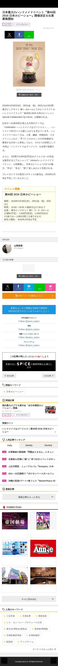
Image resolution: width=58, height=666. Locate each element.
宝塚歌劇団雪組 (12, 635)
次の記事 (48, 376)
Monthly (48, 445)
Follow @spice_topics (29, 321)
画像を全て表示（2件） (29, 95)
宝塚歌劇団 (33, 635)
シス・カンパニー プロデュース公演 (23, 622)
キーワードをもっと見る (44, 649)
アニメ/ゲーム (25, 642)
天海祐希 (25, 616)
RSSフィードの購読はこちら (34, 295)
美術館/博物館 (40, 629)
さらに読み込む (37, 599)
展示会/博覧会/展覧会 (15, 629)
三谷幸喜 (9, 616)
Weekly (29, 445)
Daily (9, 445)
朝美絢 (8, 642)
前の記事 (9, 376)
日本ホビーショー (14, 391)
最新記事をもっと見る (35, 497)
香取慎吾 (41, 616)
